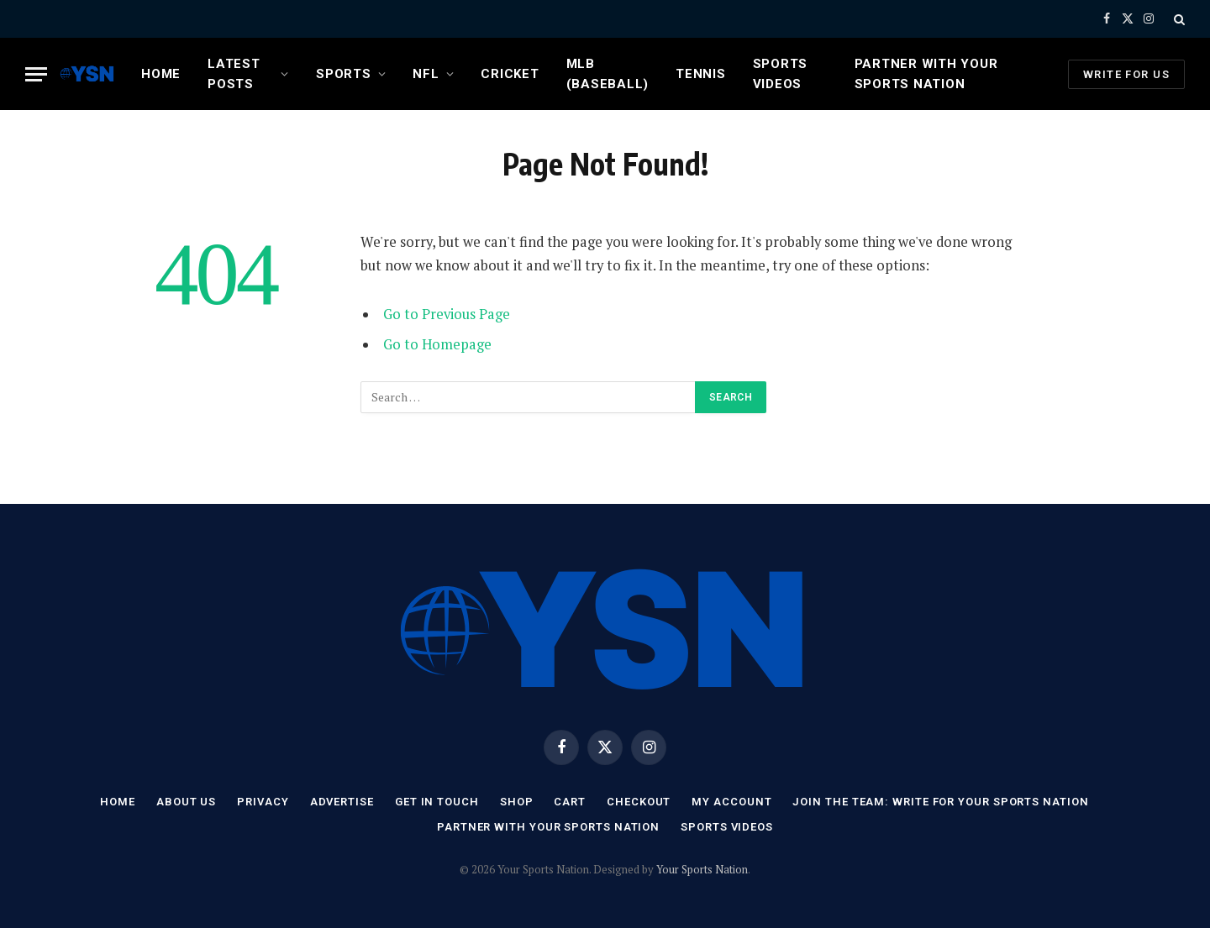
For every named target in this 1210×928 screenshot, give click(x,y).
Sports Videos (780, 74)
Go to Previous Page (446, 314)
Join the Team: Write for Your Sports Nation (940, 801)
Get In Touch (437, 801)
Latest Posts (234, 74)
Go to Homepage (437, 344)
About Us (186, 801)
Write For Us (1126, 74)
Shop (517, 801)
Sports (343, 73)
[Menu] (36, 74)
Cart (570, 801)
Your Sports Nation (702, 869)
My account (731, 801)
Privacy (262, 801)
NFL (426, 73)
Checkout (639, 801)
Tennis (701, 73)
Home (161, 73)
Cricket (510, 73)
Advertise (342, 801)
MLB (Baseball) (608, 74)
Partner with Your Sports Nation (926, 74)
